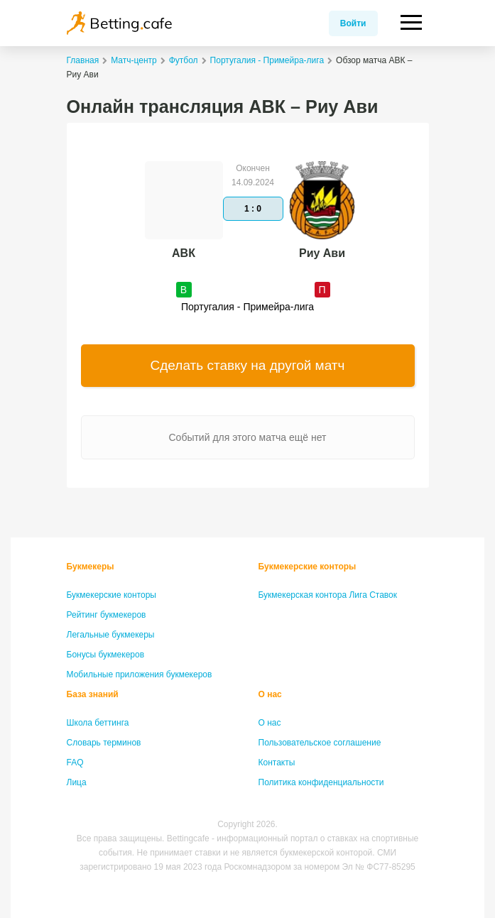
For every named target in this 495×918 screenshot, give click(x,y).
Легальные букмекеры (111, 635)
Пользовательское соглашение (320, 743)
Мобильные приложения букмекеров (139, 674)
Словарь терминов (104, 743)
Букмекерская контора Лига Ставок (328, 595)
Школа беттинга (98, 723)
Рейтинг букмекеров (106, 615)
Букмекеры (90, 567)
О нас (270, 694)
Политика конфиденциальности (321, 782)
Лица (77, 782)
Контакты (277, 762)
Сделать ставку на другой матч (248, 365)
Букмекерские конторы (112, 595)
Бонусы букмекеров (106, 655)
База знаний (93, 694)
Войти (353, 23)
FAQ (75, 762)
